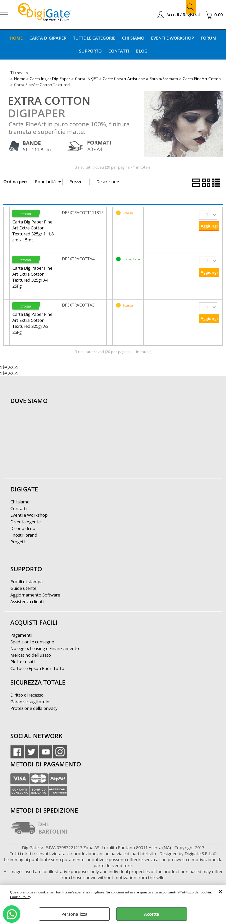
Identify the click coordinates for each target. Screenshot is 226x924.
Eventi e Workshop (172, 38)
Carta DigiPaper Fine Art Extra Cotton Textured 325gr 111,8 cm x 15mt (33, 231)
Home (16, 38)
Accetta (151, 914)
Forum (208, 38)
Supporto (90, 51)
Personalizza (74, 914)
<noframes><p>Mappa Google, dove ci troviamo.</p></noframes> (60, 445)
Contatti (118, 51)
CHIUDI (220, 891)
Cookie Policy (20, 896)
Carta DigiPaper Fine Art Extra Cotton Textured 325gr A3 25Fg (32, 323)
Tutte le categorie (94, 38)
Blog (141, 51)
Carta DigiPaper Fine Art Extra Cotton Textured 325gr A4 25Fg (32, 277)
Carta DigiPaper (47, 38)
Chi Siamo (133, 38)
